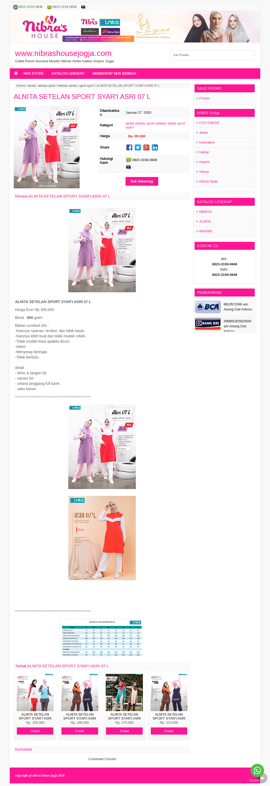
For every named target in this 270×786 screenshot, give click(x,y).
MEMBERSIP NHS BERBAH (114, 73)
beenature (207, 142)
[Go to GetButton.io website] (257, 780)
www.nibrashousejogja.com (63, 53)
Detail (35, 731)
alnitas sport (46, 86)
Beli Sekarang (142, 181)
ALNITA (205, 221)
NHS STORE (33, 73)
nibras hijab (208, 181)
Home (20, 86)
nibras (204, 172)
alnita (32, 86)
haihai (204, 152)
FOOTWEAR (209, 123)
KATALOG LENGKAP (68, 73)
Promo (204, 98)
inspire (204, 162)
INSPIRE (206, 231)
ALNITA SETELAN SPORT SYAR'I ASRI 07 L (82, 96)
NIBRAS (205, 212)
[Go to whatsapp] (257, 770)
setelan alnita (67, 86)
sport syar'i (86, 86)
